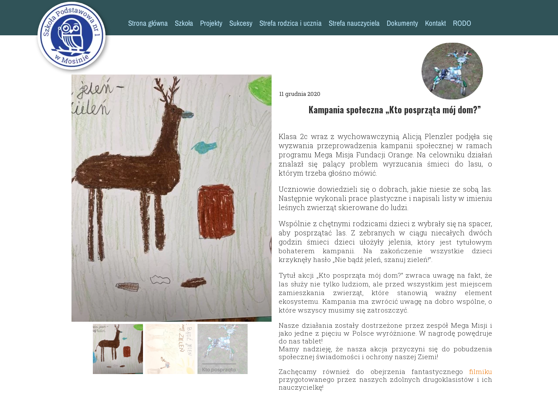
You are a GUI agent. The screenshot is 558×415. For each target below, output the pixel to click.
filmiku (480, 371)
